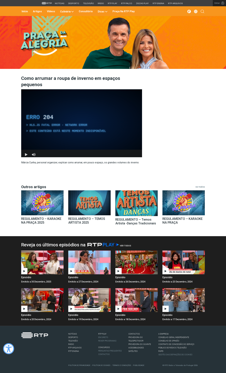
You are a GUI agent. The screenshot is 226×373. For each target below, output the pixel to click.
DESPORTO (73, 337)
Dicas (102, 11)
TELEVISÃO (73, 341)
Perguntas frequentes (110, 351)
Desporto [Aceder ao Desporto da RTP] (73, 3)
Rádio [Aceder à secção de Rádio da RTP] (101, 3)
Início (24, 11)
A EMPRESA (163, 334)
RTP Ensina (73, 351)
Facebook (23, 344)
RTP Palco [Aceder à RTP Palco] (126, 3)
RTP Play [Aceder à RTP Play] (112, 3)
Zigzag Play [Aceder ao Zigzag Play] (142, 3)
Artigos (37, 11)
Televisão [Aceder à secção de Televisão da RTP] (88, 3)
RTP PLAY (102, 334)
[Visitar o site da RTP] (47, 3)
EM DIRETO (103, 337)
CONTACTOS (134, 334)
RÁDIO (71, 344)
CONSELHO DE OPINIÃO (168, 341)
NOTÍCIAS (72, 334)
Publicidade (138, 365)
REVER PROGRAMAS (107, 341)
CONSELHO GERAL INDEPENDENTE (173, 337)
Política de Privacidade (79, 365)
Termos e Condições (121, 365)
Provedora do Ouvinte (139, 344)
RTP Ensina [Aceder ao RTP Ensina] (158, 3)
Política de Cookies (101, 365)
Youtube (37, 344)
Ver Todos (125, 245)
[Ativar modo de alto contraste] (8, 348)
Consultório (85, 11)
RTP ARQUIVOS (74, 348)
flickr (41, 344)
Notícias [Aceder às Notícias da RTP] (59, 3)
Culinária (66, 11)
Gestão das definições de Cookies (175, 355)
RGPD (160, 351)
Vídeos (50, 11)
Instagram (32, 344)
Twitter (27, 344)
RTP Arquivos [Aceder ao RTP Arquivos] (175, 3)
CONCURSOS (104, 347)
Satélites (132, 351)
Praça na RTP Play (123, 11)
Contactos (104, 354)
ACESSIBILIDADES (136, 348)
